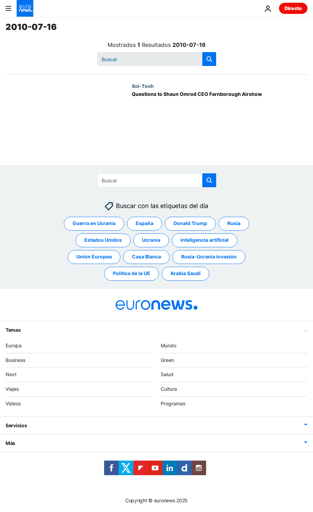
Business (15, 360)
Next (11, 374)
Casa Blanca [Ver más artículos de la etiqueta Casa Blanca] (146, 256)
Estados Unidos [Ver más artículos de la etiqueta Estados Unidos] (103, 240)
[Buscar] (156, 59)
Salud (167, 374)
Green (167, 360)
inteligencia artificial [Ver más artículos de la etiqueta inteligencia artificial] (204, 240)
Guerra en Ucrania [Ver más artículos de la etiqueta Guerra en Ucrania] (94, 223)
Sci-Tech (143, 86)
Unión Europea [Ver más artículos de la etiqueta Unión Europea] (94, 256)
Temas (13, 330)
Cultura (169, 389)
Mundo (168, 345)
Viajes (12, 389)
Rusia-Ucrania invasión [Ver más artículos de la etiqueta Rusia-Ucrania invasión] (209, 256)
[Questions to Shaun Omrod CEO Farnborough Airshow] (219, 128)
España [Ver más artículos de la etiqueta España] (144, 223)
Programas (173, 403)
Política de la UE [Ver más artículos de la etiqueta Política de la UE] (131, 273)
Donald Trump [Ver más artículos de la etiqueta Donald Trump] (190, 223)
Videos (13, 403)
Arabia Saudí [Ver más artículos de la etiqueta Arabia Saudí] (185, 273)
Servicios (16, 425)
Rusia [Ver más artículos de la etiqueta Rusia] (233, 223)
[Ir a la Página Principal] (25, 8)
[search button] (209, 59)
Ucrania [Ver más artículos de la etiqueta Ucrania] (151, 240)
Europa (14, 345)
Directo (293, 8)
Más (10, 443)
